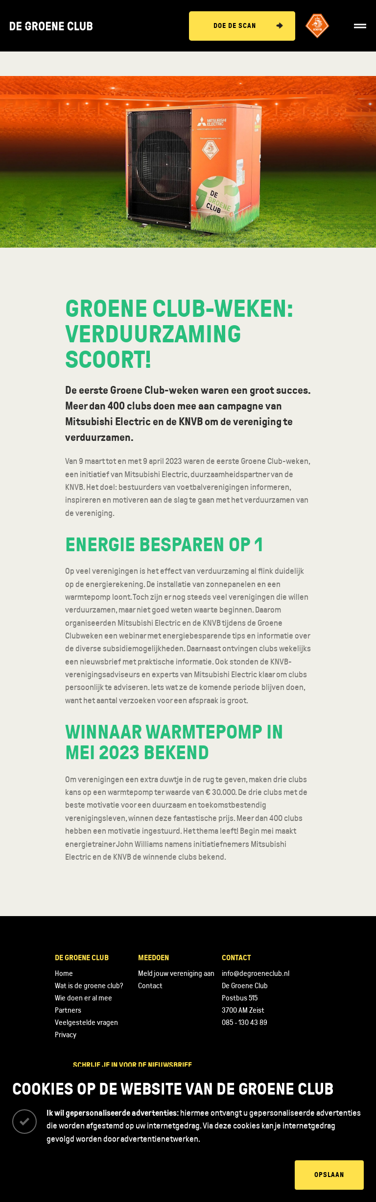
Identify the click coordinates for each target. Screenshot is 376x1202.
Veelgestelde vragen (86, 1022)
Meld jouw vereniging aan (176, 973)
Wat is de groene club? (89, 986)
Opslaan (329, 1174)
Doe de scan (234, 25)
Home (64, 973)
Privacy (65, 1035)
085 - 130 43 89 (244, 1022)
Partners (68, 1010)
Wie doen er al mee (83, 998)
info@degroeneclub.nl (255, 973)
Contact (150, 986)
